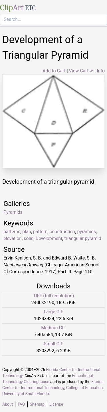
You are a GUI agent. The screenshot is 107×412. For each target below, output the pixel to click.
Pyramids (13, 212)
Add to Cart (54, 71)
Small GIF (53, 343)
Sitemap (37, 404)
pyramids (86, 231)
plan (26, 231)
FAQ (21, 404)
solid (28, 238)
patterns (11, 231)
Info (101, 71)
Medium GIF (53, 327)
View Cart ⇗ (81, 71)
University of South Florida (25, 393)
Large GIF (53, 311)
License (56, 404)
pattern (40, 231)
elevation (12, 238)
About (7, 404)
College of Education (84, 387)
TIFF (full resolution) (53, 295)
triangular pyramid (82, 238)
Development (49, 238)
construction (62, 231)
